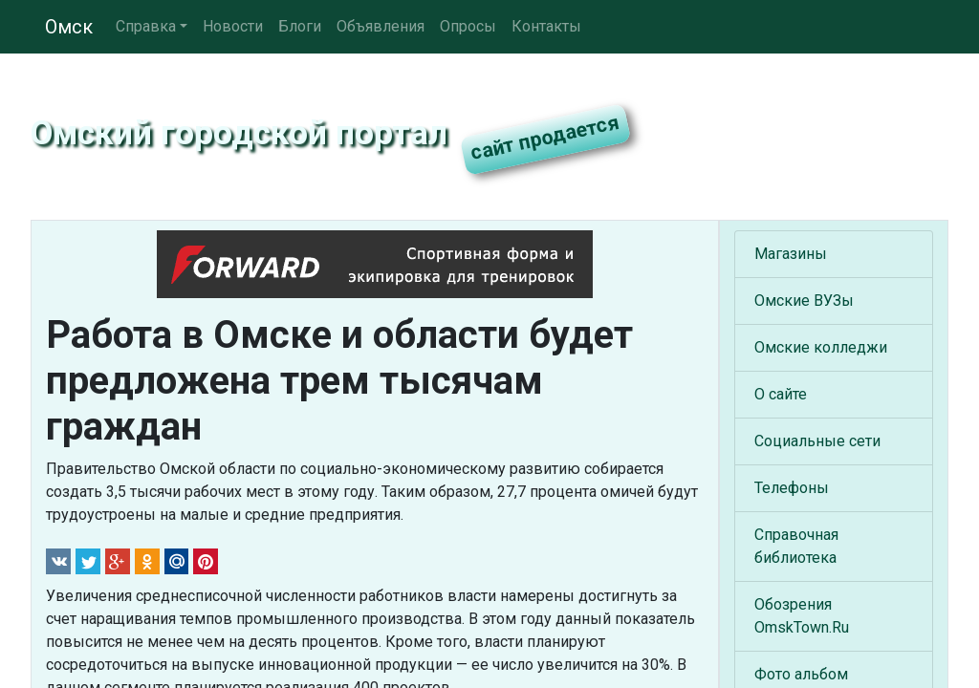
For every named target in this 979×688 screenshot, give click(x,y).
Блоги (299, 26)
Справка (146, 26)
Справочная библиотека (796, 546)
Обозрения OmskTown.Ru (801, 615)
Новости (233, 26)
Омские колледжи (820, 347)
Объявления (380, 26)
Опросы (468, 26)
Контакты (546, 26)
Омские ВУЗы (804, 300)
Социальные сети (817, 441)
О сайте (780, 394)
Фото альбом (801, 674)
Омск (69, 26)
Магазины (790, 254)
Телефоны (791, 488)
